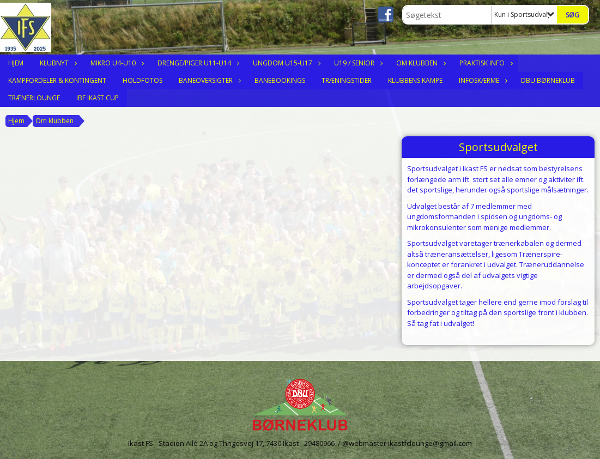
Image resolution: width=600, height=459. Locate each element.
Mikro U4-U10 (115, 63)
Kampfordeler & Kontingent (57, 80)
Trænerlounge (34, 97)
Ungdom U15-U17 (285, 63)
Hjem (15, 63)
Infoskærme (482, 80)
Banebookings (279, 80)
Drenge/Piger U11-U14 (197, 63)
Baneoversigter (208, 80)
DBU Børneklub (548, 80)
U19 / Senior (357, 63)
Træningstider (347, 80)
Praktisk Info (484, 63)
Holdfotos (142, 80)
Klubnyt (57, 63)
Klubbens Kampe (415, 80)
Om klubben (419, 63)
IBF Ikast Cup (97, 97)
